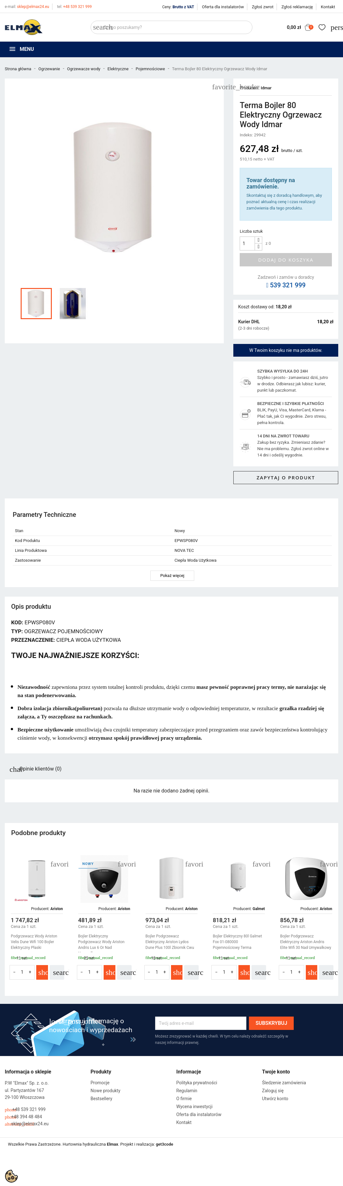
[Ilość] (247, 243)
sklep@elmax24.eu (27, 6)
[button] (330, 921)
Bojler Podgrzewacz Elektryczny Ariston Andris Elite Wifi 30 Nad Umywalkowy (305, 942)
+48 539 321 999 (74, 6)
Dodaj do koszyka (285, 260)
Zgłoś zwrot (262, 6)
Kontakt (328, 6)
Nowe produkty (105, 1090)
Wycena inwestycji (194, 1106)
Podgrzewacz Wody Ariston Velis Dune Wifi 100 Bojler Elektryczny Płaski (34, 942)
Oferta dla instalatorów (223, 6)
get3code (164, 1144)
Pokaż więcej (172, 575)
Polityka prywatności (196, 1082)
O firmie (184, 1098)
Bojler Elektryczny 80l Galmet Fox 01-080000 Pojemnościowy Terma (237, 942)
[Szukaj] (172, 27)
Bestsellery (101, 1098)
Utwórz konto (275, 1098)
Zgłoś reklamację (297, 6)
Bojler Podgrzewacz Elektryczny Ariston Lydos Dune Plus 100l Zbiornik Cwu (170, 942)
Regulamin (186, 1090)
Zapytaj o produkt (286, 477)
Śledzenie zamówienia (284, 1082)
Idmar (266, 88)
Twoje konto (276, 1072)
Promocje (100, 1082)
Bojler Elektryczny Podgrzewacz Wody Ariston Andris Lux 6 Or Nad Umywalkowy (101, 945)
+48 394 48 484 (23, 1117)
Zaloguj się (273, 1090)
